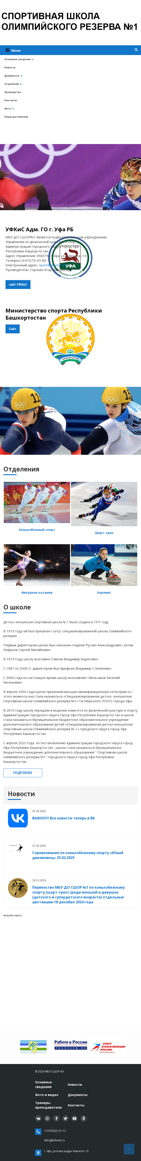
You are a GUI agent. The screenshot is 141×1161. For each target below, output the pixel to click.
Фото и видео (46, 1095)
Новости (9, 67)
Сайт (12, 329)
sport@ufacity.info (53, 265)
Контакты (10, 100)
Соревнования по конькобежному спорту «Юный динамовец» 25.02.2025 (77, 855)
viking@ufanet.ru (54, 1140)
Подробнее (22, 773)
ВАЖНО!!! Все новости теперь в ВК (63, 818)
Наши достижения (16, 116)
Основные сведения (19, 59)
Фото (9, 108)
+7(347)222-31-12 (55, 1131)
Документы (13, 75)
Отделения (13, 83)
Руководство (12, 92)
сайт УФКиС (18, 284)
